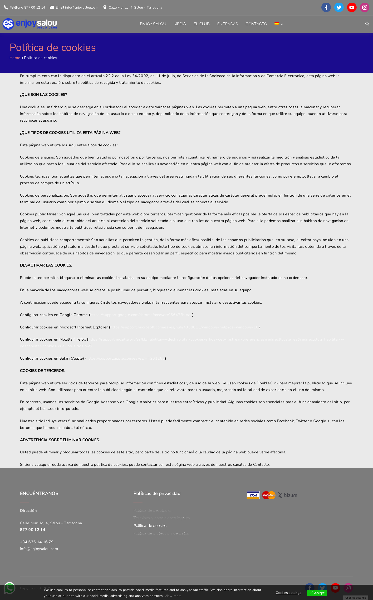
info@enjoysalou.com (81, 7)
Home (15, 57)
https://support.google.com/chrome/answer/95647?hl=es (141, 314)
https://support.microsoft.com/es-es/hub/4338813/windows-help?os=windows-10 (184, 327)
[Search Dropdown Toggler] (367, 24)
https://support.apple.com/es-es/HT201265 (125, 358)
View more (173, 596)
